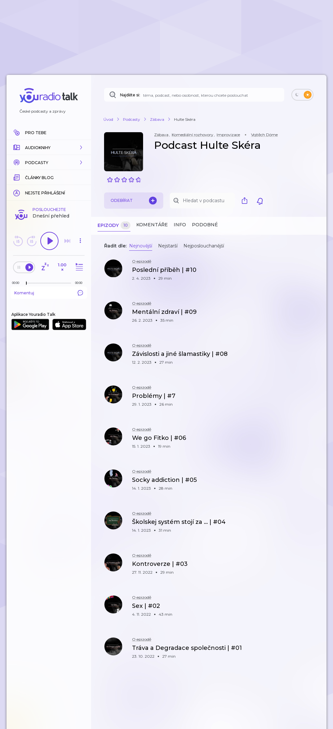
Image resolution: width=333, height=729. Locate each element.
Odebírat (134, 200)
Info (180, 225)
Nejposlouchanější (203, 246)
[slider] (26, 283)
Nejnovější (140, 246)
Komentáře (152, 225)
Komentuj (48, 293)
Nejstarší (168, 246)
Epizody (114, 225)
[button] (49, 147)
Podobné (205, 225)
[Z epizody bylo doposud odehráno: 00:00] (17, 283)
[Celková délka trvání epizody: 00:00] (80, 283)
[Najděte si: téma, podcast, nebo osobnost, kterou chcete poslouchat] (194, 95)
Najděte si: (130, 94)
